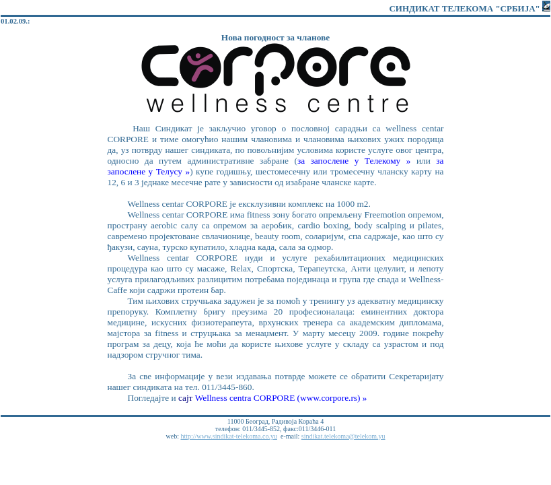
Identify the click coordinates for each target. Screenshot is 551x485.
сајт (186, 398)
